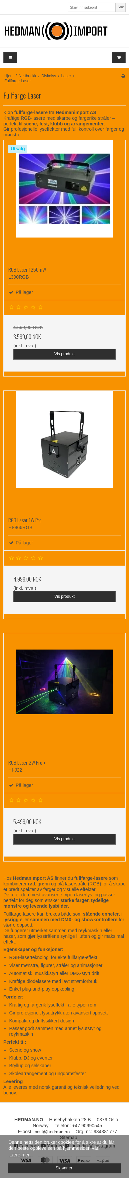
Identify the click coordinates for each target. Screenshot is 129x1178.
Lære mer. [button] (20, 1154)
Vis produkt (64, 354)
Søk (121, 7)
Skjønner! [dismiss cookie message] (65, 1168)
